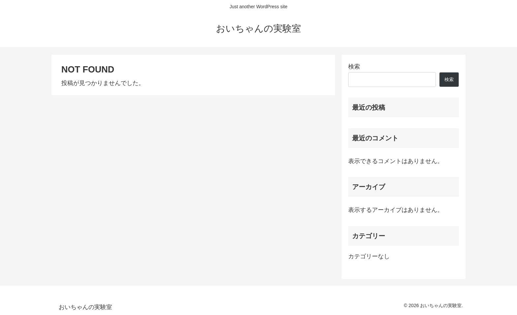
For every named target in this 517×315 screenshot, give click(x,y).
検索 (354, 66)
